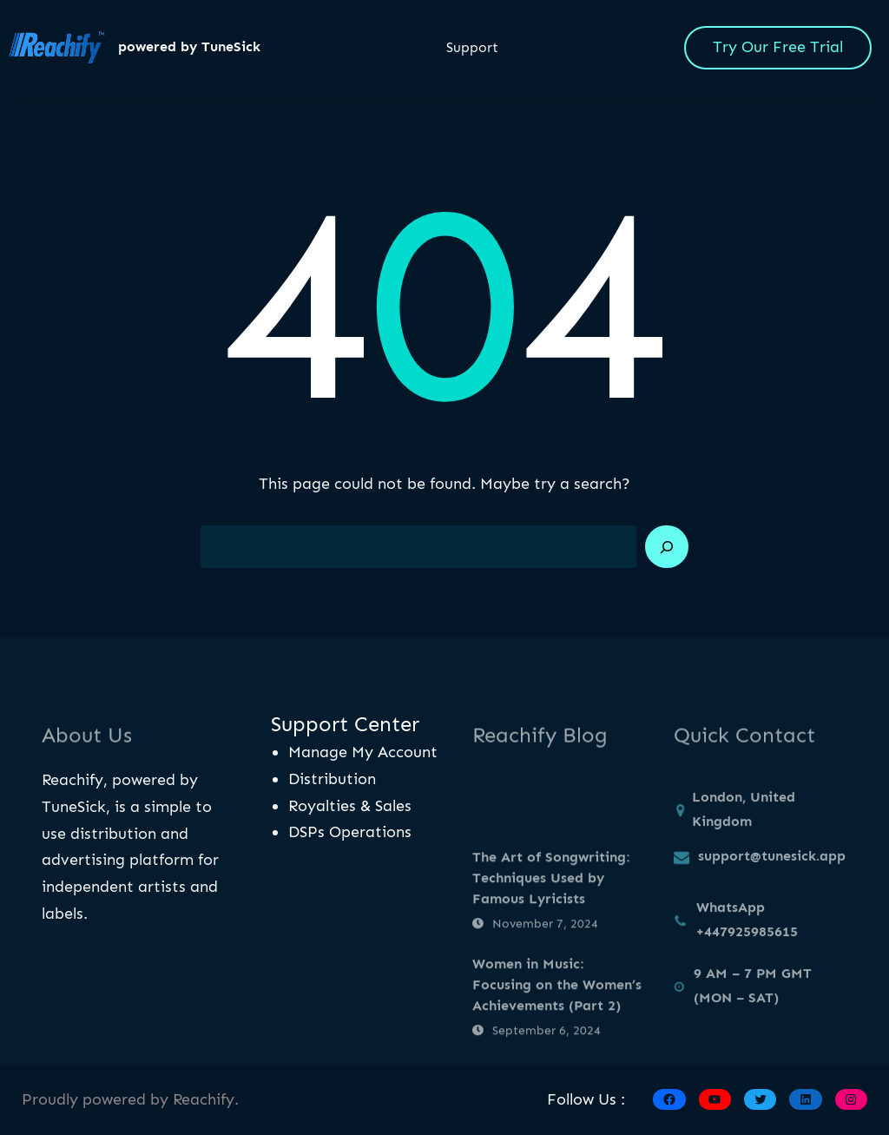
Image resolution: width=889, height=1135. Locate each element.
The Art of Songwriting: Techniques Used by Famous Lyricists (551, 933)
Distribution (332, 779)
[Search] (666, 547)
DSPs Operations (350, 831)
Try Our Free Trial (778, 46)
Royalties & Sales (350, 805)
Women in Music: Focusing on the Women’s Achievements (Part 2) (557, 1040)
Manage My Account (363, 752)
